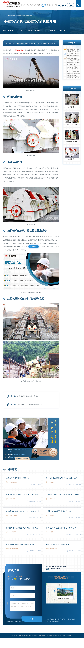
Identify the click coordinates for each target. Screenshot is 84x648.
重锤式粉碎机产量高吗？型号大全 (18, 478)
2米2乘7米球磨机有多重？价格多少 (73, 63)
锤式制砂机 (71, 159)
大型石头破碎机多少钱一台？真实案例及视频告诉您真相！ (73, 76)
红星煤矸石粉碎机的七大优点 (28, 396)
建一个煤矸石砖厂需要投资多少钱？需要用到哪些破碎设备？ (73, 54)
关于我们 (26, 5)
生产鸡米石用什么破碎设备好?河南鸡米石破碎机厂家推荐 (73, 50)
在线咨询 (33, 246)
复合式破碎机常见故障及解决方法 (29, 404)
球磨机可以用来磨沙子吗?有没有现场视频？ (73, 68)
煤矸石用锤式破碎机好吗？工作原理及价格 (61, 478)
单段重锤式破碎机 (72, 142)
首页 (22, 5)
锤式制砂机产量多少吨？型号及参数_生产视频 (62, 495)
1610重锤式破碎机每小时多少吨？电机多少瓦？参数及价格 (23, 511)
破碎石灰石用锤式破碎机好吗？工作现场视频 (22, 495)
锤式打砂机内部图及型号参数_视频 (58, 511)
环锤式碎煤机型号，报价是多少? (58, 544)
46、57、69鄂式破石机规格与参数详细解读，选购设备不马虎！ (73, 72)
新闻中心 (43, 5)
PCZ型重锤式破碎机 (71, 124)
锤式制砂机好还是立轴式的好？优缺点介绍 (61, 528)
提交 (32, 619)
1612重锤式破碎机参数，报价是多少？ (20, 544)
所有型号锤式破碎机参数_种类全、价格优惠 (22, 528)
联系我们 (54, 5)
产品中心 (32, 5)
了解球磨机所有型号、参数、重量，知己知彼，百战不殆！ (73, 59)
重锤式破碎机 (19, 50)
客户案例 (38, 5)
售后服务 (49, 5)
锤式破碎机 (71, 107)
